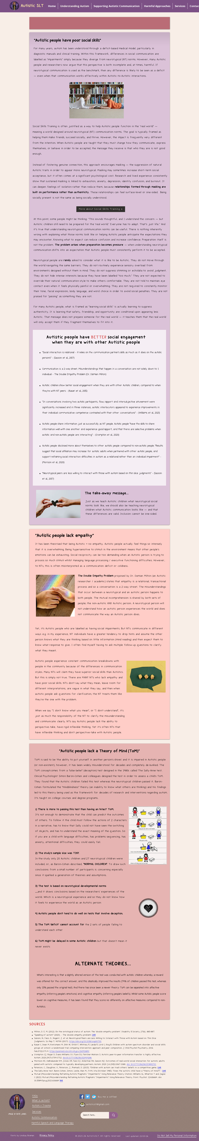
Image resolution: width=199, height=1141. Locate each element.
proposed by (104, 576)
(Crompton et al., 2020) (107, 434)
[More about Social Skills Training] (100, 209)
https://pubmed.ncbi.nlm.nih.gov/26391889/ (69, 1051)
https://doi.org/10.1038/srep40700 (85, 1041)
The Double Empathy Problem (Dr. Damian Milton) (80, 374)
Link (94, 1035)
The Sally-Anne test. (150, 770)
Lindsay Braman (27, 1136)
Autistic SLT (32, 6)
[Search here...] (93, 1115)
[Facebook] (82, 1096)
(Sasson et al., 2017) (64, 357)
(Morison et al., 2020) (53, 462)
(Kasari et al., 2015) (77, 391)
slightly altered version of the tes (85, 975)
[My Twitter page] (87, 1096)
